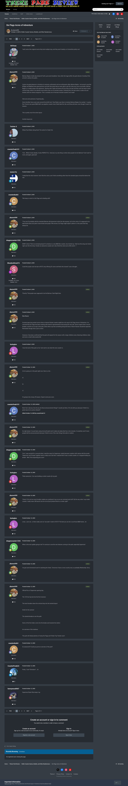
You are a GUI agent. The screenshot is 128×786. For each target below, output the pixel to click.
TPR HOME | (94, 13)
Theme (52, 774)
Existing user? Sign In (108, 3)
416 (13, 187)
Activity (15, 9)
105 (13, 360)
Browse (8, 10)
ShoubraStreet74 (13, 263)
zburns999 (16, 30)
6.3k (14, 210)
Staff (22, 14)
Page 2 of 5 (38, 39)
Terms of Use (8, 783)
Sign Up (120, 3)
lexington (13, 344)
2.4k (14, 704)
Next (28, 39)
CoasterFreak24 (13, 666)
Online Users (29, 14)
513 (13, 87)
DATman (13, 46)
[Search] (101, 9)
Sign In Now (69, 735)
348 (13, 278)
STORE (106, 13)
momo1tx (13, 172)
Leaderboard (39, 14)
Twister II (13, 126)
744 (13, 256)
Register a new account (29, 735)
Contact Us (69, 774)
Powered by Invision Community (64, 776)
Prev (10, 39)
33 (13, 681)
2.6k (14, 61)
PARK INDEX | (101, 13)
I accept (118, 782)
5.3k (14, 165)
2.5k (14, 142)
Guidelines (14, 14)
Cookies (76, 774)
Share (75, 31)
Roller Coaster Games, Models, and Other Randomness (37, 32)
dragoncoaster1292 (13, 240)
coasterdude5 (13, 195)
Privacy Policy (60, 774)
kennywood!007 (13, 689)
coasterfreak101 (13, 149)
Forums (7, 14)
